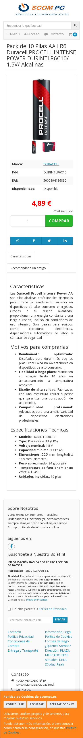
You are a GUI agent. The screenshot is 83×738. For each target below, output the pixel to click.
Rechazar (37, 704)
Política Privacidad (21, 636)
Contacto (54, 34)
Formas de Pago (57, 641)
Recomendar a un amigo (28, 268)
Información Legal (58, 632)
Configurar (15, 704)
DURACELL (51, 164)
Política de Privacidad (37, 599)
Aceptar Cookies (62, 704)
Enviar (60, 619)
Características (20, 256)
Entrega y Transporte (23, 650)
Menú (13, 34)
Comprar (59, 220)
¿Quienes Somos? (58, 646)
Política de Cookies (58, 636)
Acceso (32, 34)
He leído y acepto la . (39, 609)
